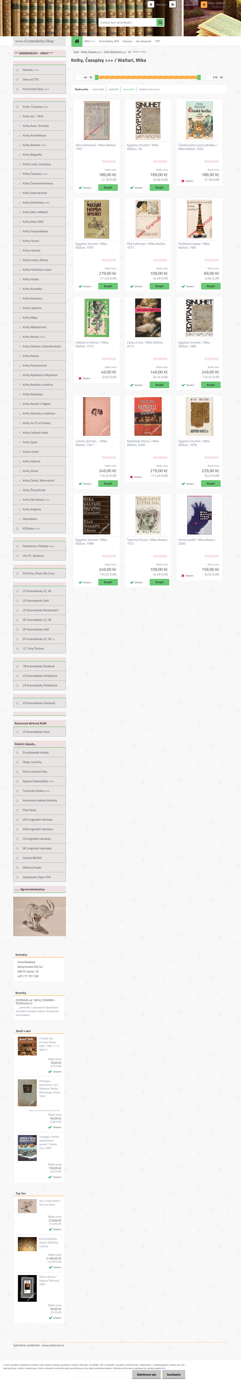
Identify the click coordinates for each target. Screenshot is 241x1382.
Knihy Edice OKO (33, 221)
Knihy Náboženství (34, 327)
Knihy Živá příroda (34, 490)
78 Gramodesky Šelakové (39, 666)
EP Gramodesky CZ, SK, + (38, 639)
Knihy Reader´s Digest (36, 403)
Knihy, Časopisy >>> (35, 106)
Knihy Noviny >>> (34, 336)
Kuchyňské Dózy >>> (36, 89)
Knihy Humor (31, 241)
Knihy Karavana (32, 298)
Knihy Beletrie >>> (34, 145)
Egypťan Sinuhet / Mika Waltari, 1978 (194, 443)
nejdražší (113, 89)
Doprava (127, 41)
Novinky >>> (31, 69)
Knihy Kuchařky (32, 288)
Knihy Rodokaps (33, 394)
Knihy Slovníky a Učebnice (39, 413)
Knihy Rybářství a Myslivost (40, 375)
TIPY (157, 41)
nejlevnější (98, 89)
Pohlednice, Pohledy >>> (38, 546)
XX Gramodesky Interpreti (39, 703)
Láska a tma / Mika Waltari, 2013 (145, 344)
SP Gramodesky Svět (36, 629)
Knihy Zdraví (30, 471)
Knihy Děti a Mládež (35, 212)
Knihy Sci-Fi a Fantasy (36, 423)
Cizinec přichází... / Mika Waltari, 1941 (91, 443)
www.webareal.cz (53, 1345)
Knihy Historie (31, 250)
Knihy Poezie (31, 356)
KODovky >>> (31, 528)
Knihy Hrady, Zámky (35, 260)
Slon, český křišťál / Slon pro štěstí (50, 1202)
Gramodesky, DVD (109, 41)
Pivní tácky (29, 810)
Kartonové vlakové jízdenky (40, 800)
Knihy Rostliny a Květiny (38, 384)
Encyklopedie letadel (36, 752)
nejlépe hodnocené (149, 89)
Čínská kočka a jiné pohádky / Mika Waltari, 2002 (197, 147)
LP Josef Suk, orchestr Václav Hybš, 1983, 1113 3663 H (49, 1044)
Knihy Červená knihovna (38, 183)
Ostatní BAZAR (32, 858)
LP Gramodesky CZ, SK (37, 591)
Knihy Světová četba (35, 432)
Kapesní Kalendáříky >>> (38, 781)
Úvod (76, 52)
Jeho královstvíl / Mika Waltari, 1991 (96, 147)
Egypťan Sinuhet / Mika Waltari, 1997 (91, 245)
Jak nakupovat (143, 41)
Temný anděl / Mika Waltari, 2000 (197, 541)
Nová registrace (186, 5)
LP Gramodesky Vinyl (36, 731)
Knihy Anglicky (32, 509)
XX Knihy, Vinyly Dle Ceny (38, 573)
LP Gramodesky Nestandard (40, 610)
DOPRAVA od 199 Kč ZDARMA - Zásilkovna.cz (36, 1001)
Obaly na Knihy (32, 762)
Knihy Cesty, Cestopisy (37, 164)
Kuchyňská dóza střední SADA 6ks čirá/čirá (48, 1242)
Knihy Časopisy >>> (35, 173)
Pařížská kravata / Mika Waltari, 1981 (194, 245)
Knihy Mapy (30, 317)
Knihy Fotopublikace (35, 231)
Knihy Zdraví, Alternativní (38, 480)
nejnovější (128, 89)
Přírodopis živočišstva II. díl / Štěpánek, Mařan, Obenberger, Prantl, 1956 (50, 1088)
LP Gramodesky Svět (36, 600)
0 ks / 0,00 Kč (217, 3)
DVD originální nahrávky (38, 829)
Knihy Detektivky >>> (36, 202)
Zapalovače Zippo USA (37, 877)
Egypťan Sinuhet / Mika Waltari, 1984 (194, 344)
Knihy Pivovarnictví (35, 365)
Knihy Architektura (34, 135)
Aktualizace (30, 518)
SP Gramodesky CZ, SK (37, 619)
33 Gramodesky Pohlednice (40, 685)
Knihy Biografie (32, 154)
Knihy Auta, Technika (36, 125)
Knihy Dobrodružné (35, 193)
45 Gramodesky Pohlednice (40, 675)
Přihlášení (161, 5)
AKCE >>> (89, 41)
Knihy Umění (31, 451)
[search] (160, 22)
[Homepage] (78, 41)
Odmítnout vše (146, 1374)
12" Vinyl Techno (33, 648)
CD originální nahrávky (37, 838)
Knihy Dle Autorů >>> (36, 499)
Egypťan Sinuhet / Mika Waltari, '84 (143, 147)
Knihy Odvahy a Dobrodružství (42, 346)
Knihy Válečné (31, 461)
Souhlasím (174, 1374)
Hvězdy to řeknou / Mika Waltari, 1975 (92, 344)
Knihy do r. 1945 (33, 116)
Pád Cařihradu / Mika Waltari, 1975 (146, 245)
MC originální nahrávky (37, 848)
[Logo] (39, 22)
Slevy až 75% (31, 79)
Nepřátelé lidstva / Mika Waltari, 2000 (143, 443)
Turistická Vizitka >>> (36, 790)
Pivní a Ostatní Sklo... (36, 771)
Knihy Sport (30, 442)
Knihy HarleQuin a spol (37, 269)
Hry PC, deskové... (34, 555)
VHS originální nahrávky (38, 819)
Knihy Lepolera (32, 308)
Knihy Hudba (31, 279)
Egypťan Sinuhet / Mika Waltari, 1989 (91, 541)
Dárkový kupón (32, 867)
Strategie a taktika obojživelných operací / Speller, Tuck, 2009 (49, 1142)
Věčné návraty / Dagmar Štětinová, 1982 (49, 1280)
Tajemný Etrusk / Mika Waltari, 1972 (147, 541)
